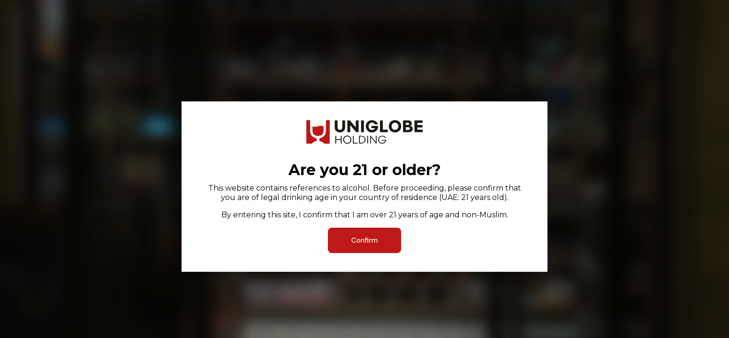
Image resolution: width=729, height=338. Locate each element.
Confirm (364, 240)
